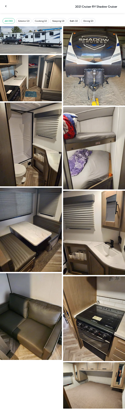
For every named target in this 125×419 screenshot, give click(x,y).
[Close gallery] (6, 6)
